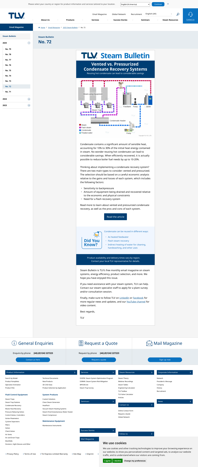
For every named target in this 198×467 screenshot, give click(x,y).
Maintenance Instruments (52, 425)
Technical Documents (50, 378)
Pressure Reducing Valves (14, 412)
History (159, 388)
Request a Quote (124, 414)
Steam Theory (123, 378)
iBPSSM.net (84, 385)
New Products (48, 381)
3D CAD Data (47, 385)
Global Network (124, 417)
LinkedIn (124, 297)
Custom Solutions (49, 399)
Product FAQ (9, 388)
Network (160, 378)
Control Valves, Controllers (15, 415)
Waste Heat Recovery (13, 409)
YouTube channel (136, 301)
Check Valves (10, 431)
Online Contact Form (125, 411)
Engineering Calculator (126, 388)
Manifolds (9, 441)
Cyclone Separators (12, 421)
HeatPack (46, 405)
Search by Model (11, 378)
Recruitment (161, 391)
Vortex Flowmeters (12, 418)
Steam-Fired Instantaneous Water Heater (58, 412)
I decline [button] (117, 460)
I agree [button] (107, 460)
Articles (121, 397)
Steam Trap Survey (87, 388)
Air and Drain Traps (12, 438)
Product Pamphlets (12, 381)
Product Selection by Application (54, 388)
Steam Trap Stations (12, 402)
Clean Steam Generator (51, 402)
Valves (7, 428)
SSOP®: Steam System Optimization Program (96, 378)
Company (160, 385)
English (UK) (151, 13)
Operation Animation (13, 385)
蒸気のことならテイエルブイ (16, 15)
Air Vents (8, 434)
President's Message (164, 381)
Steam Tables (123, 385)
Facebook (138, 297)
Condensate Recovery (13, 405)
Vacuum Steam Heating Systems (54, 409)
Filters (7, 425)
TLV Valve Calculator (125, 394)
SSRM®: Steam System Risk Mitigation (94, 381)
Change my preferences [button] (135, 460)
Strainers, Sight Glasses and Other (17, 444)
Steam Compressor (50, 415)
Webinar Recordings (125, 381)
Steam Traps (9, 399)
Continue (158, 4)
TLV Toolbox (122, 391)
